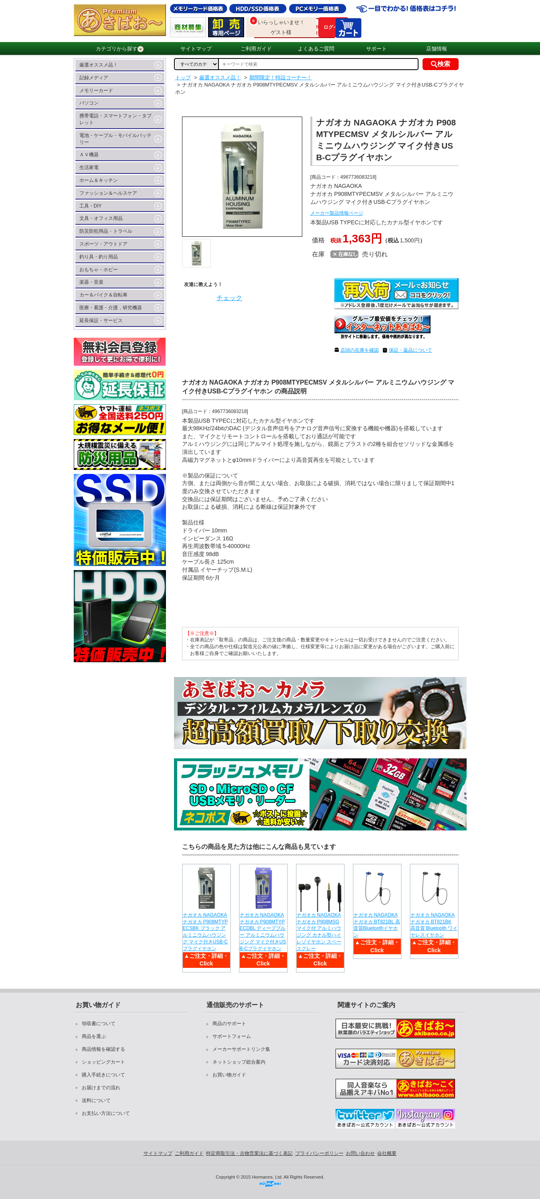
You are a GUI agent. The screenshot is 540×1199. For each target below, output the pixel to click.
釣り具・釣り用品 (98, 257)
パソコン (89, 103)
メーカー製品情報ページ (336, 213)
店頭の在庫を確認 (359, 350)
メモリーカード (96, 90)
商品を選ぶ (94, 1036)
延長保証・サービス (101, 320)
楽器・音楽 (91, 282)
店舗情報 (436, 49)
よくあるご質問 (316, 49)
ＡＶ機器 (89, 154)
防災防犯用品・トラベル (105, 231)
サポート (376, 49)
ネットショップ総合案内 (238, 1062)
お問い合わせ (360, 1153)
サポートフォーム (231, 1036)
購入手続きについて (103, 1075)
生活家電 (89, 167)
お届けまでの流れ (101, 1087)
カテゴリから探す (120, 49)
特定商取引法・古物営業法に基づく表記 (249, 1153)
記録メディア (93, 78)
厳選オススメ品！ (98, 65)
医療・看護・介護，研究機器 (110, 307)
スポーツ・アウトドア (103, 244)
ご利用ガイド (256, 49)
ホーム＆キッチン (98, 180)
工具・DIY (90, 206)
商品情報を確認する (103, 1049)
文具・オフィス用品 (101, 218)
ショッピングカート (103, 1062)
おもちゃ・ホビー (98, 269)
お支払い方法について (106, 1113)
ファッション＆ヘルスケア (108, 193)
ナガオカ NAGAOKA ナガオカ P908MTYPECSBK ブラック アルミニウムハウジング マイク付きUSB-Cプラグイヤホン (205, 931)
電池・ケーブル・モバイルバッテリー (115, 139)
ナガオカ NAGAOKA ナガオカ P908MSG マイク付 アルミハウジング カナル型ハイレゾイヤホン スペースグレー (319, 931)
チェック (229, 297)
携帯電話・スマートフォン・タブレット (115, 119)
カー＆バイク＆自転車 (103, 295)
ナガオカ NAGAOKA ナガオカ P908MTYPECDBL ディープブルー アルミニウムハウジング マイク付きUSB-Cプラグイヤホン (263, 931)
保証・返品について (410, 350)
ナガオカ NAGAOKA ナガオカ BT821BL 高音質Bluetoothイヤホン (377, 925)
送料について (96, 1100)
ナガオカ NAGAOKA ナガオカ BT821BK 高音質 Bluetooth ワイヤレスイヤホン (434, 925)
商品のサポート (229, 1023)
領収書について (98, 1023)
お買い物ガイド (229, 1075)
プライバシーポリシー (319, 1153)
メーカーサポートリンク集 (241, 1049)
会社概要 (386, 1153)
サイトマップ (196, 49)
